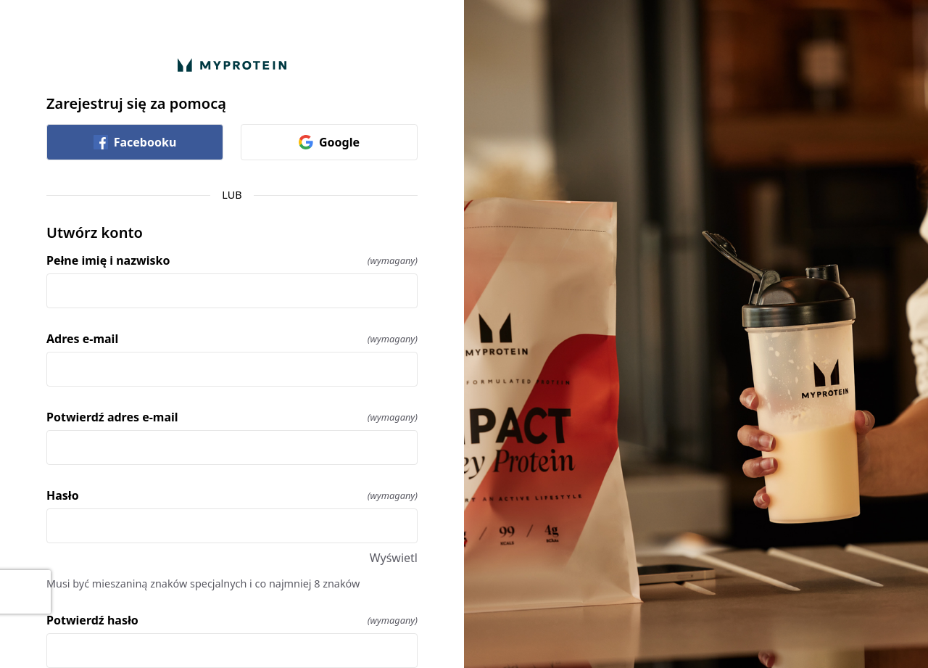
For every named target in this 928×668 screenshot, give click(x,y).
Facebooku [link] (135, 142)
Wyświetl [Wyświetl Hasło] (394, 558)
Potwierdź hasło (232, 620)
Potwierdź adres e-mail (232, 417)
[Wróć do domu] (232, 65)
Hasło (232, 495)
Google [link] (329, 142)
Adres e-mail (232, 338)
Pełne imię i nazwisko (232, 260)
